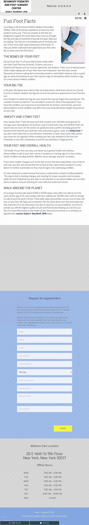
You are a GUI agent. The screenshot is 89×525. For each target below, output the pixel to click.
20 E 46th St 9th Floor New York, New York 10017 (44, 455)
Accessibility (35, 516)
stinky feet (75, 131)
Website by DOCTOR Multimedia (54, 516)
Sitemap (25, 516)
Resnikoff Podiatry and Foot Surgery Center (16, 6)
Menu (78, 18)
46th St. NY (15, 523)
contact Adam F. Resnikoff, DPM (31, 213)
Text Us (44, 523)
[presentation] (35, 419)
